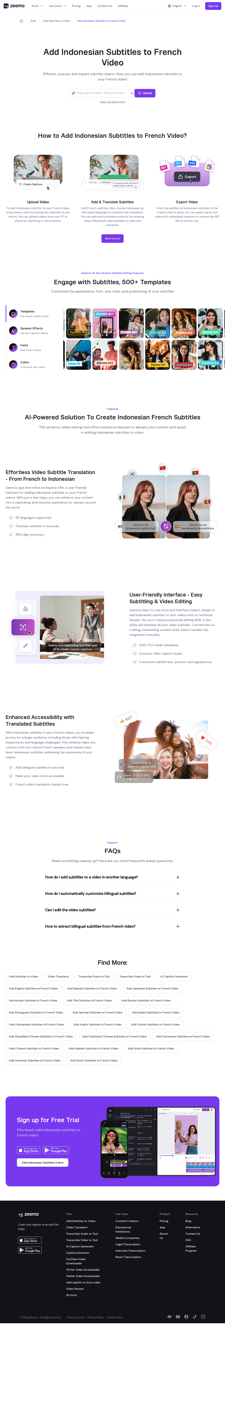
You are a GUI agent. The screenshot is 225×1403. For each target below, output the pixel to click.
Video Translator (77, 1227)
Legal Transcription (127, 1244)
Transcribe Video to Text (82, 1240)
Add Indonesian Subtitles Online (42, 1162)
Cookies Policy (114, 1317)
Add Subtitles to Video (56, 20)
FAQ (188, 1240)
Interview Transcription (130, 1251)
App (89, 6)
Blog (188, 1221)
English (177, 6)
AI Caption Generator (80, 1246)
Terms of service (76, 1317)
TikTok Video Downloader (83, 1270)
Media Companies (127, 1238)
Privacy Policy (95, 1317)
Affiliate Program (191, 1249)
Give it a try (112, 238)
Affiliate (123, 6)
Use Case (57, 6)
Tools (37, 6)
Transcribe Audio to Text (82, 1234)
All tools (71, 1295)
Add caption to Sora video (83, 1282)
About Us (164, 1236)
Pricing (76, 6)
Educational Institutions (123, 1229)
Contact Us (104, 6)
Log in (196, 6)
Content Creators (127, 1221)
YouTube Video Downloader (76, 1261)
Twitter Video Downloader (83, 1276)
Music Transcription (128, 1257)
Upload (145, 93)
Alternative (192, 1227)
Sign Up (213, 6)
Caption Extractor (77, 1253)
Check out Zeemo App (112, 101)
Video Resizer (75, 1289)
